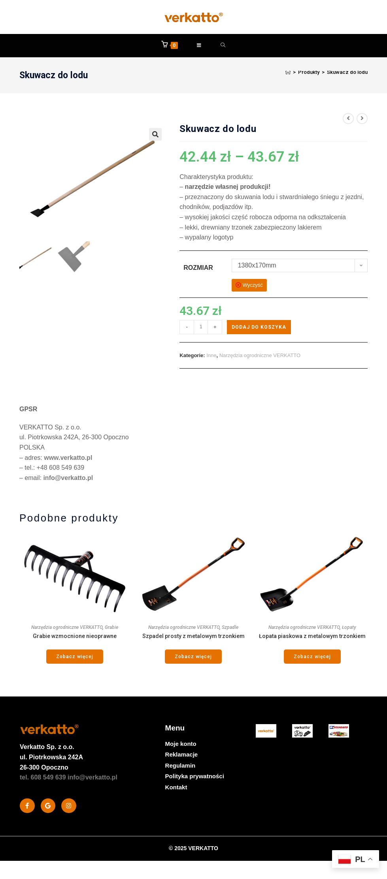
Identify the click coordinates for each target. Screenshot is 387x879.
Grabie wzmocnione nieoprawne (75, 636)
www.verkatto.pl (68, 458)
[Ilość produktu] (201, 327)
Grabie (111, 628)
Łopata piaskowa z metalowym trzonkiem (312, 636)
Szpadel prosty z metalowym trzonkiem (193, 636)
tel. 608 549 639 (43, 777)
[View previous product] (348, 118)
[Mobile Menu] (199, 46)
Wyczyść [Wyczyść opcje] (253, 286)
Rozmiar (198, 268)
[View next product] (362, 118)
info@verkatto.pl (68, 478)
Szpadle (230, 628)
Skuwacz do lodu (347, 72)
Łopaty (349, 628)
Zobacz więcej (74, 657)
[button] (155, 134)
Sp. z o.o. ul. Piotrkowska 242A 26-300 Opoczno (51, 757)
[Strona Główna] (288, 72)
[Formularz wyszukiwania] (223, 46)
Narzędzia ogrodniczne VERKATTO (259, 356)
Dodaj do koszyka (259, 327)
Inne (211, 356)
